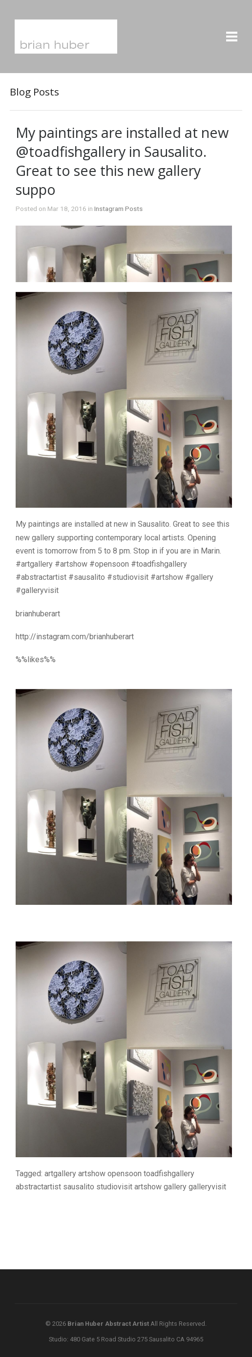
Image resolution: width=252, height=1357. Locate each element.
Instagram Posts (118, 208)
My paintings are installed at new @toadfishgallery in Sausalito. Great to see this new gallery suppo (122, 161)
